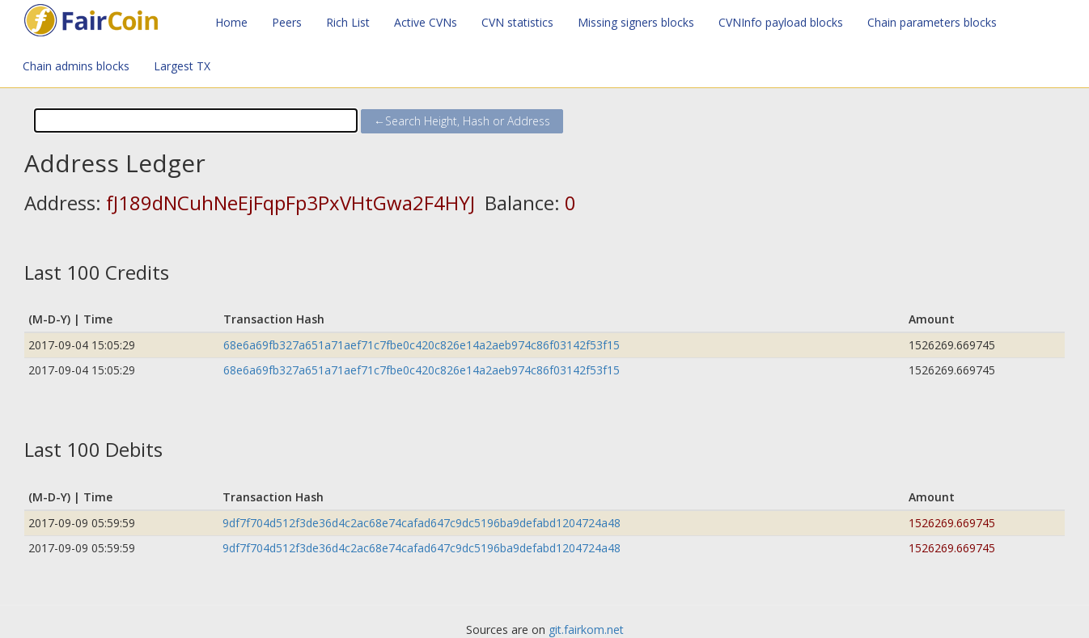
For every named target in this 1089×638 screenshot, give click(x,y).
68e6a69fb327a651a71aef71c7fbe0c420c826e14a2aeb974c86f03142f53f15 (421, 345)
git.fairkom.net (586, 629)
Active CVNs (425, 22)
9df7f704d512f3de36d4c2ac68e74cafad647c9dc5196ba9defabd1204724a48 (421, 522)
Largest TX (182, 66)
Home (231, 22)
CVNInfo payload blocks (780, 22)
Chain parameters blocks (932, 22)
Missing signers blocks (636, 22)
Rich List (348, 22)
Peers (287, 22)
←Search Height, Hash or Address (462, 121)
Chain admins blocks (76, 66)
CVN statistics (517, 22)
